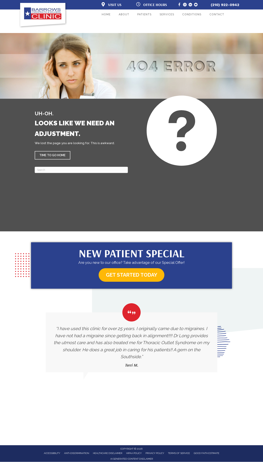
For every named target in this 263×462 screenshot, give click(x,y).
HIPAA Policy (134, 453)
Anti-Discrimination (76, 453)
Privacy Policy (155, 453)
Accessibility (52, 453)
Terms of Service (179, 453)
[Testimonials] (131, 337)
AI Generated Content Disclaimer (131, 459)
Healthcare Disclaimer (107, 453)
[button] (52, 155)
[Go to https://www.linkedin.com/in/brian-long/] (190, 5)
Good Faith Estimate (206, 453)
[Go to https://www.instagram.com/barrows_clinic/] (185, 5)
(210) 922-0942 (225, 5)
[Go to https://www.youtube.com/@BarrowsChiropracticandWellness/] (196, 5)
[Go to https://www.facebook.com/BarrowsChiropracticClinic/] (179, 5)
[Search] (81, 170)
